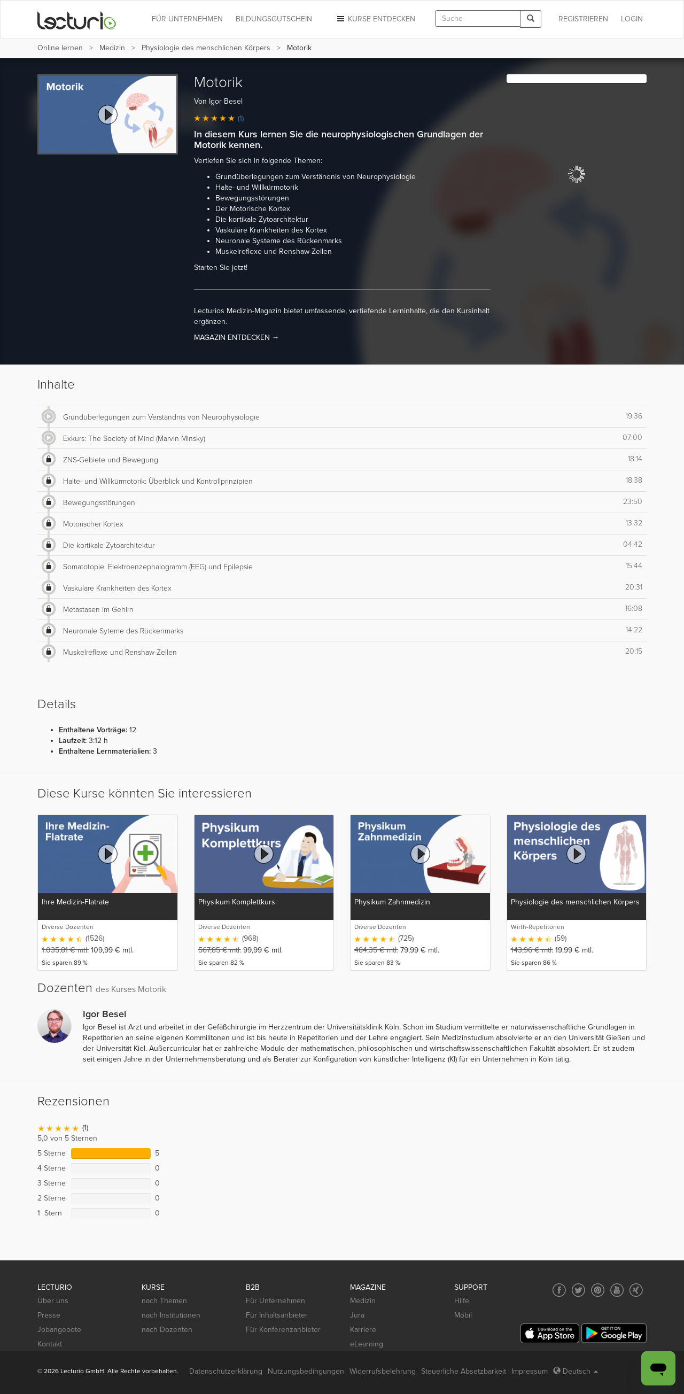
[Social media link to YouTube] (617, 1290)
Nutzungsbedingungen (306, 1371)
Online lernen (60, 47)
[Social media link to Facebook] (559, 1290)
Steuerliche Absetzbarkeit (463, 1371)
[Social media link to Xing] (636, 1290)
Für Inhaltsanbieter (277, 1315)
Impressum (529, 1371)
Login (632, 19)
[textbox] (477, 18)
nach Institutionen (171, 1315)
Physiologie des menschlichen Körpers (206, 47)
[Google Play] (614, 1333)
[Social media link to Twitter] (578, 1290)
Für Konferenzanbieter (283, 1329)
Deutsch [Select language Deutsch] (575, 1371)
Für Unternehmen (275, 1300)
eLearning (366, 1344)
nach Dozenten (167, 1329)
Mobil (463, 1315)
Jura (357, 1315)
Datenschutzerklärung (225, 1371)
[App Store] (549, 1333)
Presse (48, 1315)
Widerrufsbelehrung (382, 1371)
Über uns (52, 1300)
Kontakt (49, 1344)
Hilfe (461, 1300)
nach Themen (164, 1300)
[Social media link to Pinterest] (597, 1290)
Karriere (363, 1329)
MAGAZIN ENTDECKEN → (236, 337)
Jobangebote (59, 1329)
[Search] (530, 19)
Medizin (112, 47)
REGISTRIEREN (583, 19)
